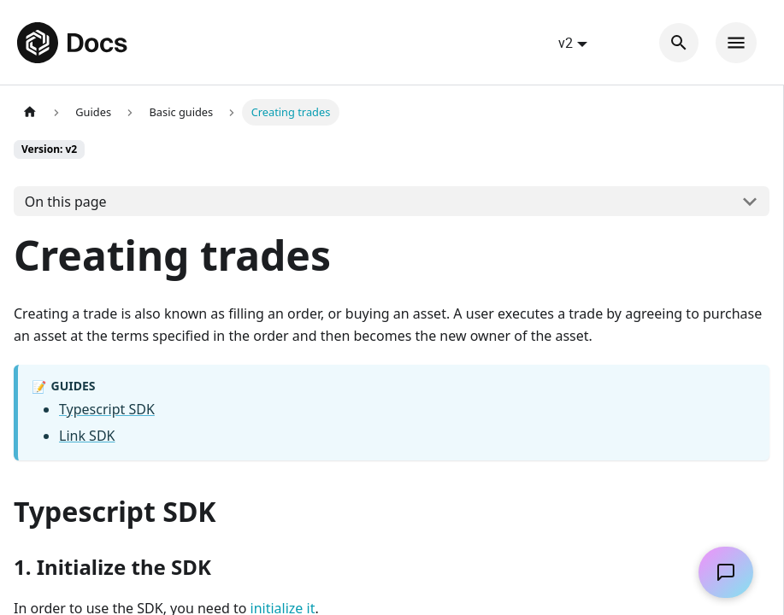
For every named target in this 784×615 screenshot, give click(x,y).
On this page (66, 201)
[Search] (679, 42)
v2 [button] (565, 42)
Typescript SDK (107, 409)
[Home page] (30, 112)
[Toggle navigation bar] (736, 42)
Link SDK (87, 435)
